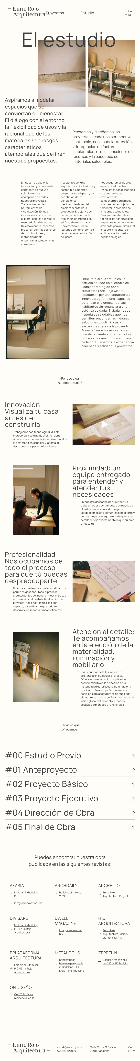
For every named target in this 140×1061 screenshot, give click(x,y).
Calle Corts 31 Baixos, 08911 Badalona (103, 1049)
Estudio (87, 12)
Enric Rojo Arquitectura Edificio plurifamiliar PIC (115, 933)
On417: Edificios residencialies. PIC (25, 996)
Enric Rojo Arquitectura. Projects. (116, 894)
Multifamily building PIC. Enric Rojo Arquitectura (26, 928)
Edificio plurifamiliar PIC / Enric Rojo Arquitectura (26, 968)
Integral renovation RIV (28, 903)
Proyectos (55, 12)
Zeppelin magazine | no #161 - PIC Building (116, 961)
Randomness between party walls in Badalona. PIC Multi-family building (71, 965)
